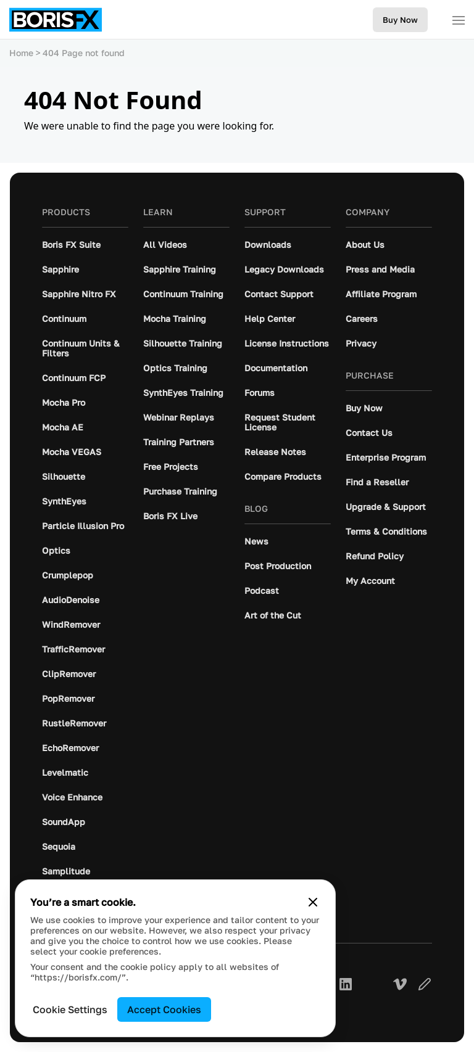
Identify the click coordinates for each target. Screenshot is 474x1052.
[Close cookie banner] (313, 902)
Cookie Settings (70, 1009)
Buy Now (400, 20)
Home (21, 52)
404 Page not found (84, 52)
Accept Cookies (164, 1009)
